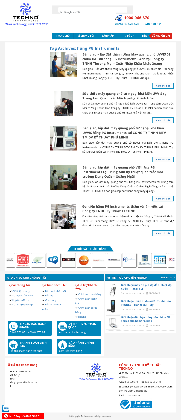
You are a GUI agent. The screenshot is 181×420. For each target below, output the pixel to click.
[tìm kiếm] (88, 12)
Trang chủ (63, 35)
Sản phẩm (108, 35)
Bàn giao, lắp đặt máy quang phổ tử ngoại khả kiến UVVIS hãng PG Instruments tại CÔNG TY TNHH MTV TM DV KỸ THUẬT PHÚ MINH (124, 132)
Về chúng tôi (86, 35)
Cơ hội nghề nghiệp (22, 304)
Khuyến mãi (163, 35)
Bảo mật (49, 295)
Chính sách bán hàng (89, 294)
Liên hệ (146, 35)
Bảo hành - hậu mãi (55, 291)
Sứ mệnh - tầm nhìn (22, 295)
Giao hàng (50, 300)
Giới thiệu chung (21, 291)
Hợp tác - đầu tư (20, 300)
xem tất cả (168, 277)
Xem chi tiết (163, 85)
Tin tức (128, 35)
